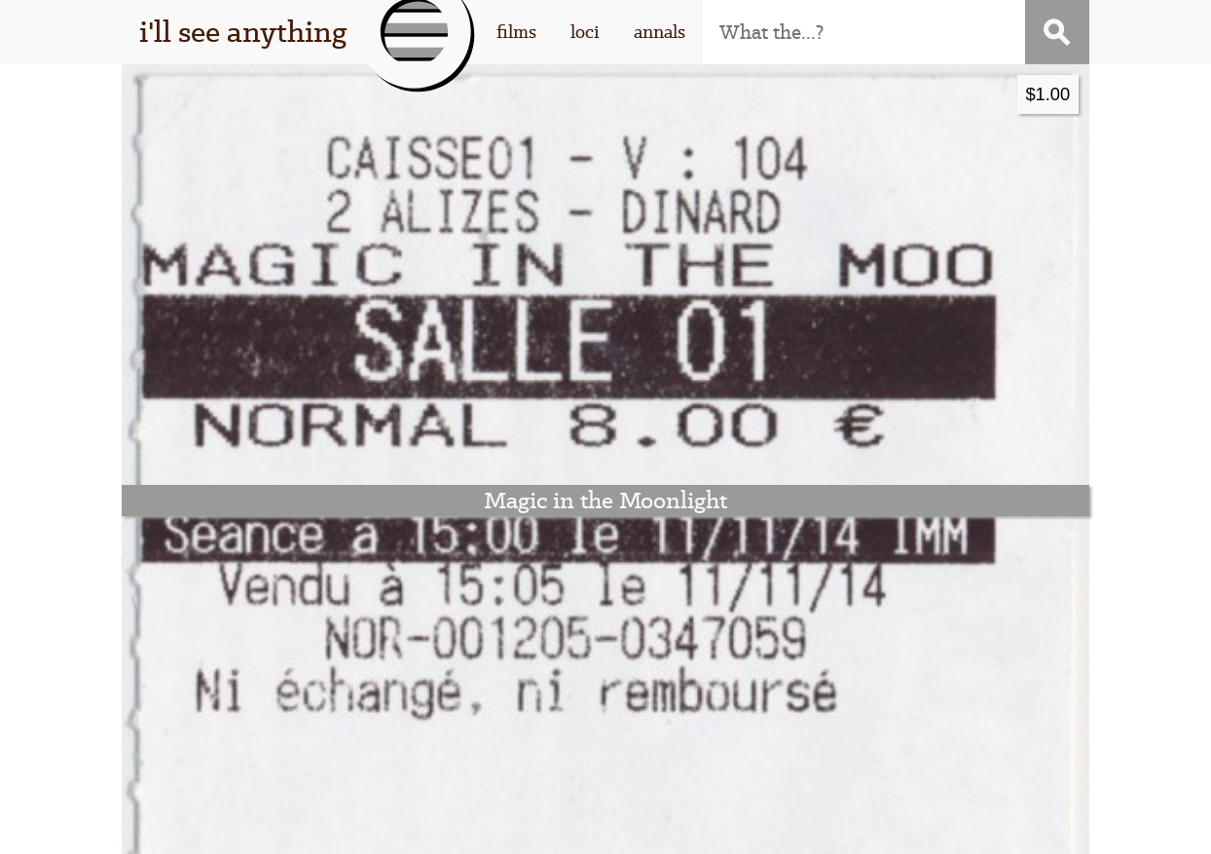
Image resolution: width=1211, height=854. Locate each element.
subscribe (906, 648)
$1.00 (563, 94)
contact (905, 679)
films (516, 31)
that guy (277, 679)
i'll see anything (243, 32)
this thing (276, 648)
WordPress (591, 826)
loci (585, 31)
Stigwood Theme (833, 826)
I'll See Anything (378, 826)
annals (659, 31)
